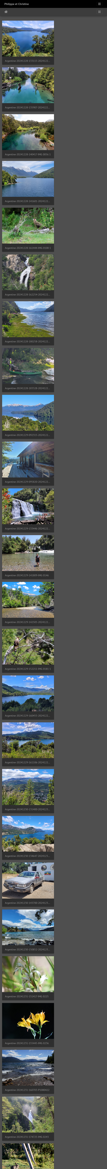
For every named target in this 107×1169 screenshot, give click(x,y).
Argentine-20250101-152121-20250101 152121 (27, 867)
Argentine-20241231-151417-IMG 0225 (27, 508)
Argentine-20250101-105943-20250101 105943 (80, 598)
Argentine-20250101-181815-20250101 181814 (27, 1002)
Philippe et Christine (16, 4)
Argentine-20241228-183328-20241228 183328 (80, 193)
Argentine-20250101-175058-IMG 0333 (27, 957)
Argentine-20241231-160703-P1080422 (27, 553)
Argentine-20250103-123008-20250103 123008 (27, 1047)
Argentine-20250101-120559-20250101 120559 (27, 643)
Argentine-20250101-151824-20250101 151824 (80, 823)
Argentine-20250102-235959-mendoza (80, 1002)
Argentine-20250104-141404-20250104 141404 (80, 1137)
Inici (6, 12)
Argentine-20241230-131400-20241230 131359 (27, 418)
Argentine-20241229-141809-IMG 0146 (80, 283)
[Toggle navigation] (99, 4)
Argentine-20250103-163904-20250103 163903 (80, 1047)
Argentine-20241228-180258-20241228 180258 (27, 193)
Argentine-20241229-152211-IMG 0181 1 (80, 328)
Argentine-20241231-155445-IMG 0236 (80, 508)
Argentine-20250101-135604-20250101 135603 (27, 778)
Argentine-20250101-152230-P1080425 (80, 868)
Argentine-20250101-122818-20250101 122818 (80, 688)
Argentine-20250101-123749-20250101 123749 (27, 733)
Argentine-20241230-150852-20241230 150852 (80, 463)
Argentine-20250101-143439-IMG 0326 (27, 823)
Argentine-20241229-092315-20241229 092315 (27, 238)
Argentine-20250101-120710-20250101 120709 (80, 643)
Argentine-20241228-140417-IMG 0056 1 (27, 103)
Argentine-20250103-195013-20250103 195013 (27, 1092)
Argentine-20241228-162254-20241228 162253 (80, 148)
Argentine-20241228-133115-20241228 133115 (27, 59)
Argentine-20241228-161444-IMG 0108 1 (27, 148)
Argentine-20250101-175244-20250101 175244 (80, 957)
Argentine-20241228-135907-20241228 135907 (80, 59)
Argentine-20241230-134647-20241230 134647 (80, 418)
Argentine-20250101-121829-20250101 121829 (27, 688)
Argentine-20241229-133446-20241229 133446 (27, 283)
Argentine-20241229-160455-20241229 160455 (27, 373)
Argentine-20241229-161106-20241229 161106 (80, 373)
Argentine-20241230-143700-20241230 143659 (27, 463)
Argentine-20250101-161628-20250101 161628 (27, 913)
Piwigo (62, 1163)
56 (81, 1152)
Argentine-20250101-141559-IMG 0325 (80, 778)
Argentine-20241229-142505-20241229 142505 (27, 328)
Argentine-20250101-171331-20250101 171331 (80, 912)
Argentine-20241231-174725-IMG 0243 (80, 553)
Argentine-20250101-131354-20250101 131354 (80, 733)
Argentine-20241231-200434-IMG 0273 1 (27, 598)
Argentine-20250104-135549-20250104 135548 (27, 1137)
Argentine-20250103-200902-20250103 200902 (80, 1092)
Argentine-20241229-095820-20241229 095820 (80, 238)
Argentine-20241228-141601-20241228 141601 (80, 103)
